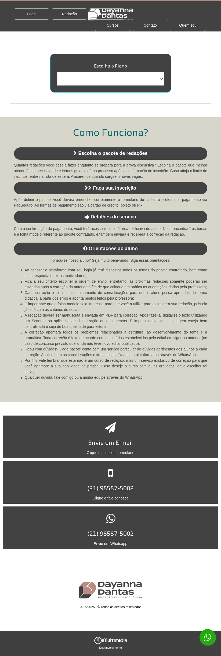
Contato (150, 25)
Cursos (112, 25)
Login (31, 14)
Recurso (107, 14)
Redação (69, 14)
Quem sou (188, 25)
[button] (110, 437)
